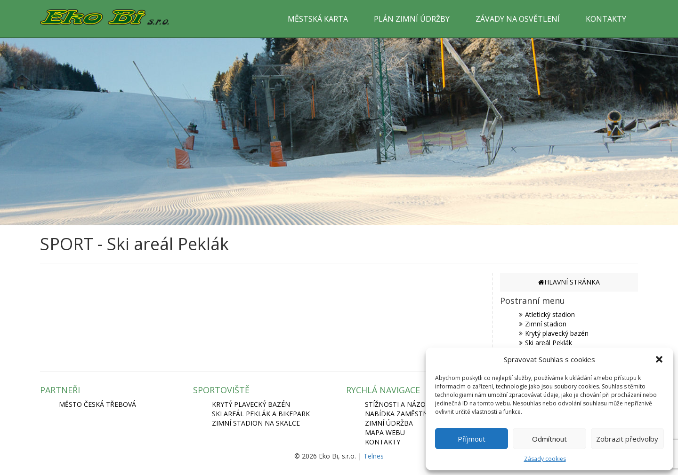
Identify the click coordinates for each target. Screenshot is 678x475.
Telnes (373, 455)
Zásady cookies (545, 459)
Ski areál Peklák (548, 342)
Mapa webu (385, 432)
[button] (659, 359)
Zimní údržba (389, 423)
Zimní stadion (545, 323)
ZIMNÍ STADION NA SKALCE (256, 423)
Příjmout (471, 438)
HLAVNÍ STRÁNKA (569, 281)
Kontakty (382, 441)
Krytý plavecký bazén (557, 333)
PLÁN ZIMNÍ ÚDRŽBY (412, 19)
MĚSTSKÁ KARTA (318, 19)
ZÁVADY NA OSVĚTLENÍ (518, 19)
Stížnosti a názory (399, 404)
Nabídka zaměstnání (402, 413)
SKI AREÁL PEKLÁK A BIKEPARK (261, 413)
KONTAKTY (606, 19)
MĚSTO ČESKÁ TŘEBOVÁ (97, 404)
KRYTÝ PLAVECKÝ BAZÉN (251, 404)
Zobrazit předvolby (627, 438)
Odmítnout (549, 438)
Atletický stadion (550, 314)
